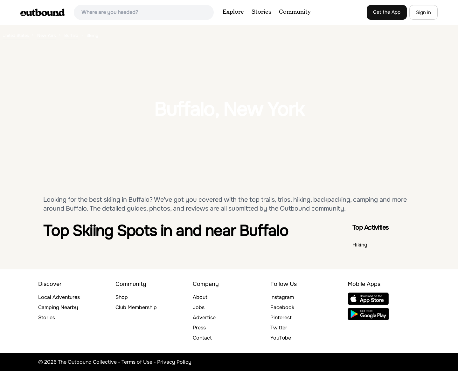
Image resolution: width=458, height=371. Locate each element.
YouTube (280, 337)
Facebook (282, 307)
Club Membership (136, 307)
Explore (233, 12)
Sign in (423, 12)
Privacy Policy (174, 362)
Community (295, 12)
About (200, 297)
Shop (121, 297)
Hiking (359, 244)
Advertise (204, 317)
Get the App (386, 12)
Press (199, 327)
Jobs (199, 307)
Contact (202, 337)
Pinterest (281, 317)
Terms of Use (136, 362)
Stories (261, 12)
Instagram (282, 297)
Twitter (278, 327)
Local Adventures (59, 297)
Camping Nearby (58, 307)
